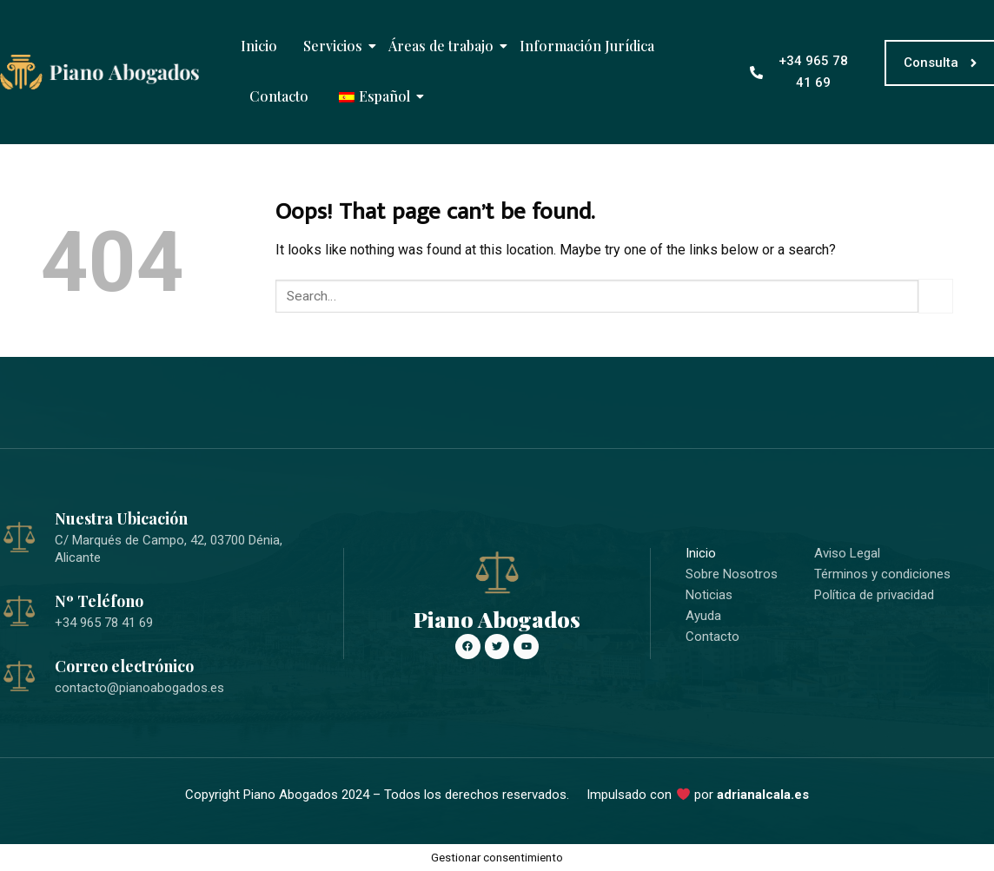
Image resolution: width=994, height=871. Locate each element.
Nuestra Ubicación (121, 518)
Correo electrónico (124, 666)
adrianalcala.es (763, 794)
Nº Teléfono (99, 601)
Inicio (259, 45)
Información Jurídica (587, 45)
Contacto (278, 96)
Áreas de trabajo (443, 45)
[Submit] (935, 296)
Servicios (335, 45)
